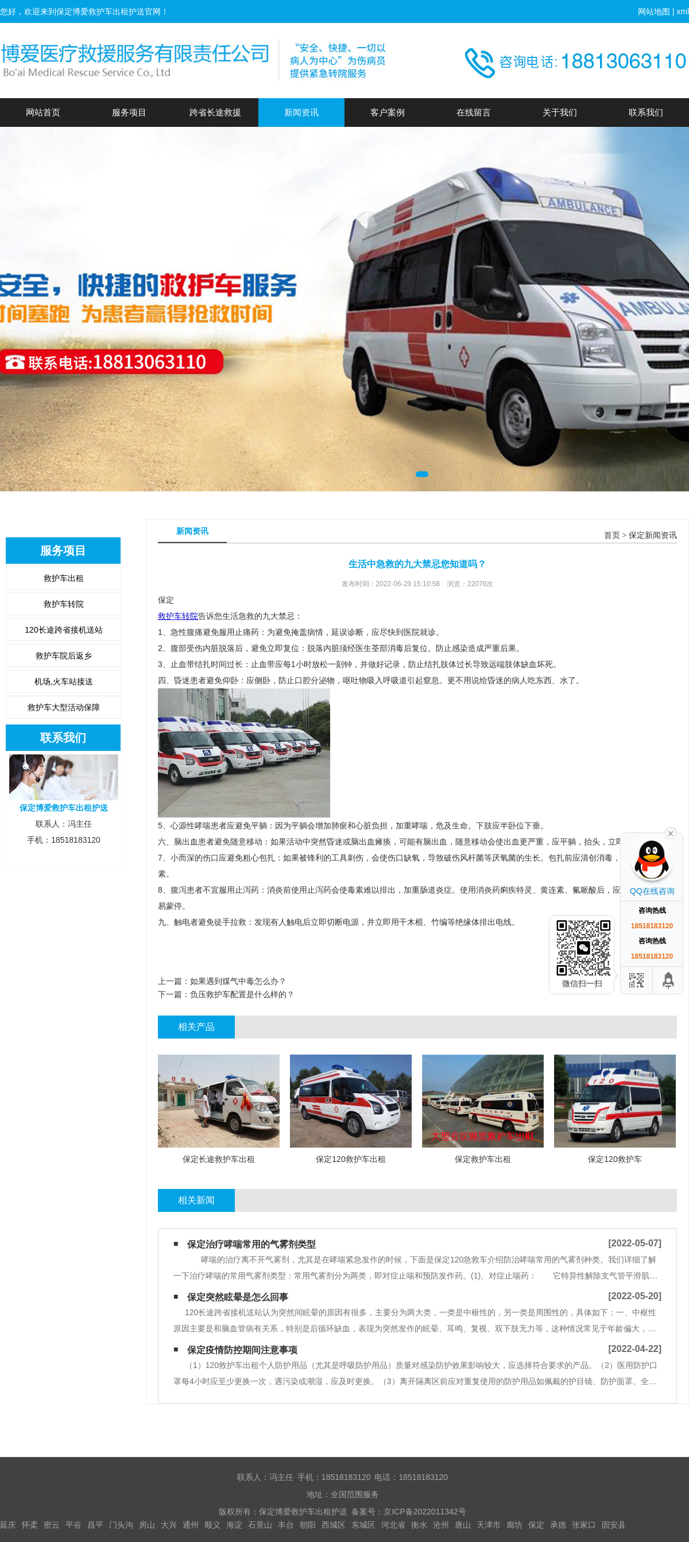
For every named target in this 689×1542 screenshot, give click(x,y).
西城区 (334, 1524)
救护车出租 (64, 578)
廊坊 (514, 1524)
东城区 (363, 1524)
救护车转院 (64, 604)
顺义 (212, 1524)
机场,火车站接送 (63, 681)
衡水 (419, 1524)
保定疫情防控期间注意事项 (242, 1350)
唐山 (463, 1524)
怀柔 (30, 1524)
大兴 (169, 1524)
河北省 (393, 1524)
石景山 (260, 1524)
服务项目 (129, 112)
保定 (536, 1524)
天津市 (489, 1524)
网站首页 (43, 112)
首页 (612, 535)
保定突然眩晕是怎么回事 (237, 1297)
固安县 (614, 1524)
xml (682, 11)
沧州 (441, 1524)
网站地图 (654, 11)
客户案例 (387, 112)
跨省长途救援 (215, 112)
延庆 (8, 1524)
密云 (52, 1524)
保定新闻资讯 (653, 535)
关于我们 (560, 112)
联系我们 (646, 112)
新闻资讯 (301, 112)
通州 (191, 1524)
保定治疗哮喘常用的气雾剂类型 (251, 1244)
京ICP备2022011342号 (425, 1511)
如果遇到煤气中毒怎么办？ (238, 981)
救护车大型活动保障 (64, 707)
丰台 (286, 1524)
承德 (558, 1524)
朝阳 (308, 1524)
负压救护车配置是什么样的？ (242, 994)
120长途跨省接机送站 (63, 629)
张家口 (584, 1524)
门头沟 (121, 1524)
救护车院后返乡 (64, 655)
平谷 (73, 1524)
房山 (147, 1524)
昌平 (95, 1524)
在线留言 (473, 112)
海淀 (234, 1524)
